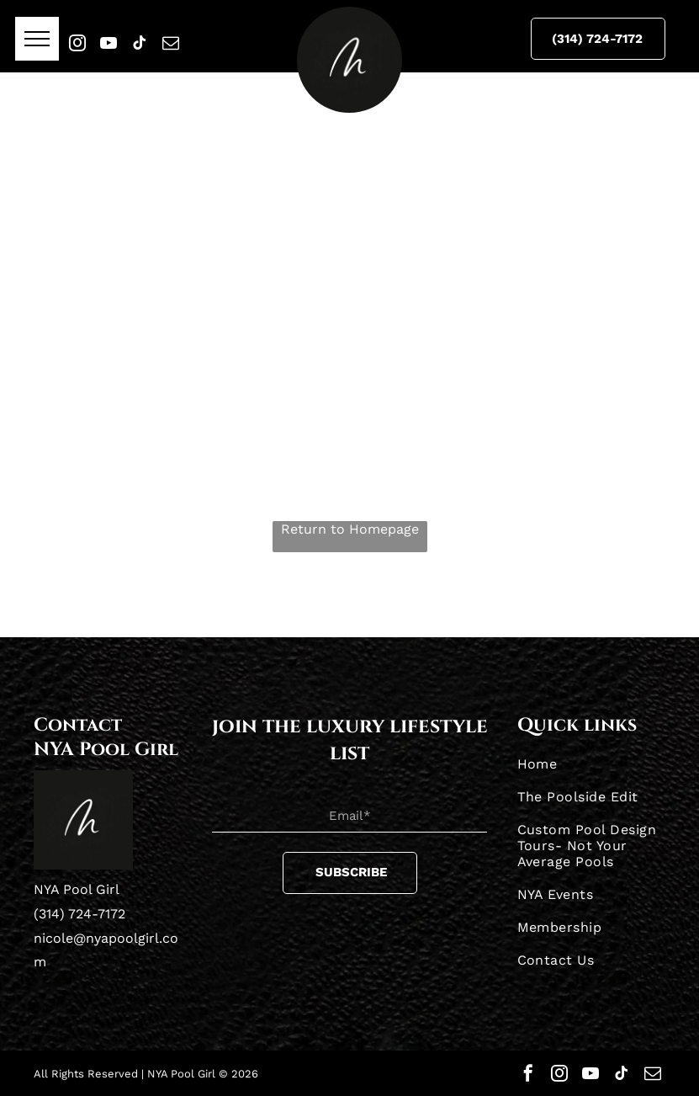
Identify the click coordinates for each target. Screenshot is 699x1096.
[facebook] (528, 1073)
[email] (170, 43)
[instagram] (77, 43)
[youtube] (108, 43)
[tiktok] (139, 43)
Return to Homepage (350, 529)
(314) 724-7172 (79, 914)
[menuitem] (591, 764)
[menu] (37, 39)
